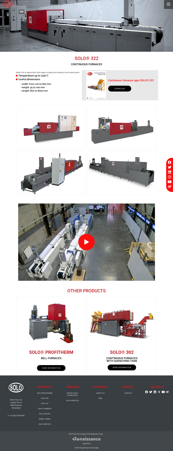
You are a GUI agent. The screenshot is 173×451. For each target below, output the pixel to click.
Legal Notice (86, 443)
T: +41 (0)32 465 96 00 (16, 415)
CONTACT (128, 393)
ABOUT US (100, 393)
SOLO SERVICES (44, 424)
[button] (86, 242)
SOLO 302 (44, 398)
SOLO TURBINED (44, 409)
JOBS (100, 398)
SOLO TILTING (44, 414)
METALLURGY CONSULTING (72, 394)
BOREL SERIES (44, 419)
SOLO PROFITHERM (44, 393)
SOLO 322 (44, 403)
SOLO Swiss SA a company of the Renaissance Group (86, 434)
